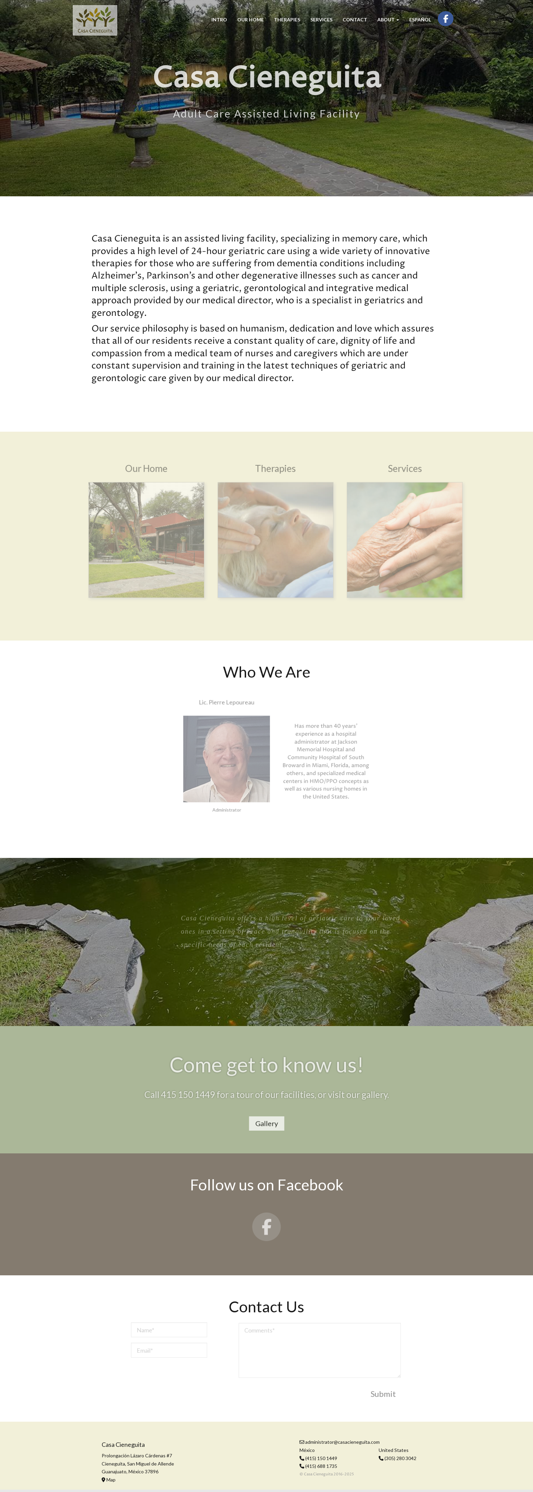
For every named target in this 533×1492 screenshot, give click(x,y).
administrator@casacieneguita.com (339, 1442)
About (388, 19)
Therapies (287, 19)
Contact (355, 19)
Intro (219, 19)
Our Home (250, 19)
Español (420, 19)
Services (321, 19)
